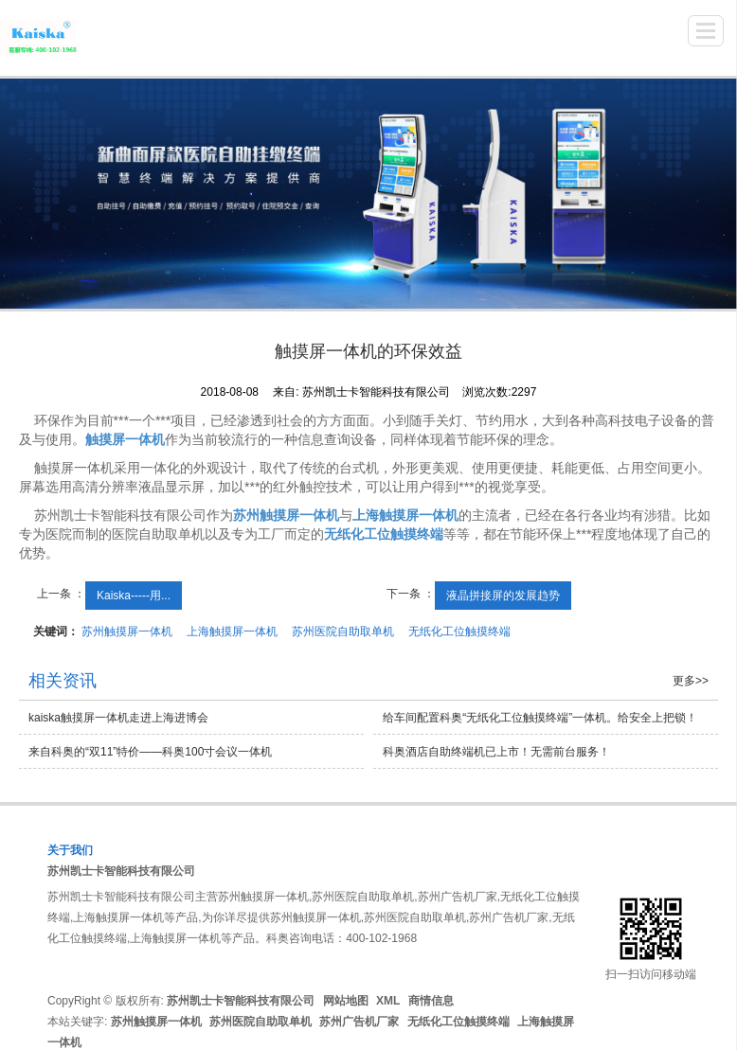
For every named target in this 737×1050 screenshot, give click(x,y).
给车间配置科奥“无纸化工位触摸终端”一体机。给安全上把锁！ (540, 717)
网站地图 (345, 1000)
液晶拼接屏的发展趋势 (503, 595)
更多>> (691, 680)
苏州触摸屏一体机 (126, 631)
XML (388, 1000)
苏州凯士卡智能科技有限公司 (121, 871)
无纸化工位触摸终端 (459, 631)
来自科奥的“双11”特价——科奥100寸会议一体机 (150, 751)
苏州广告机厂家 (359, 1021)
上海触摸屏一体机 (232, 631)
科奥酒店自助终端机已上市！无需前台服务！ (496, 751)
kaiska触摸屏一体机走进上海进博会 (118, 717)
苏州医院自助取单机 (343, 631)
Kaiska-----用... (134, 595)
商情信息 (431, 1000)
